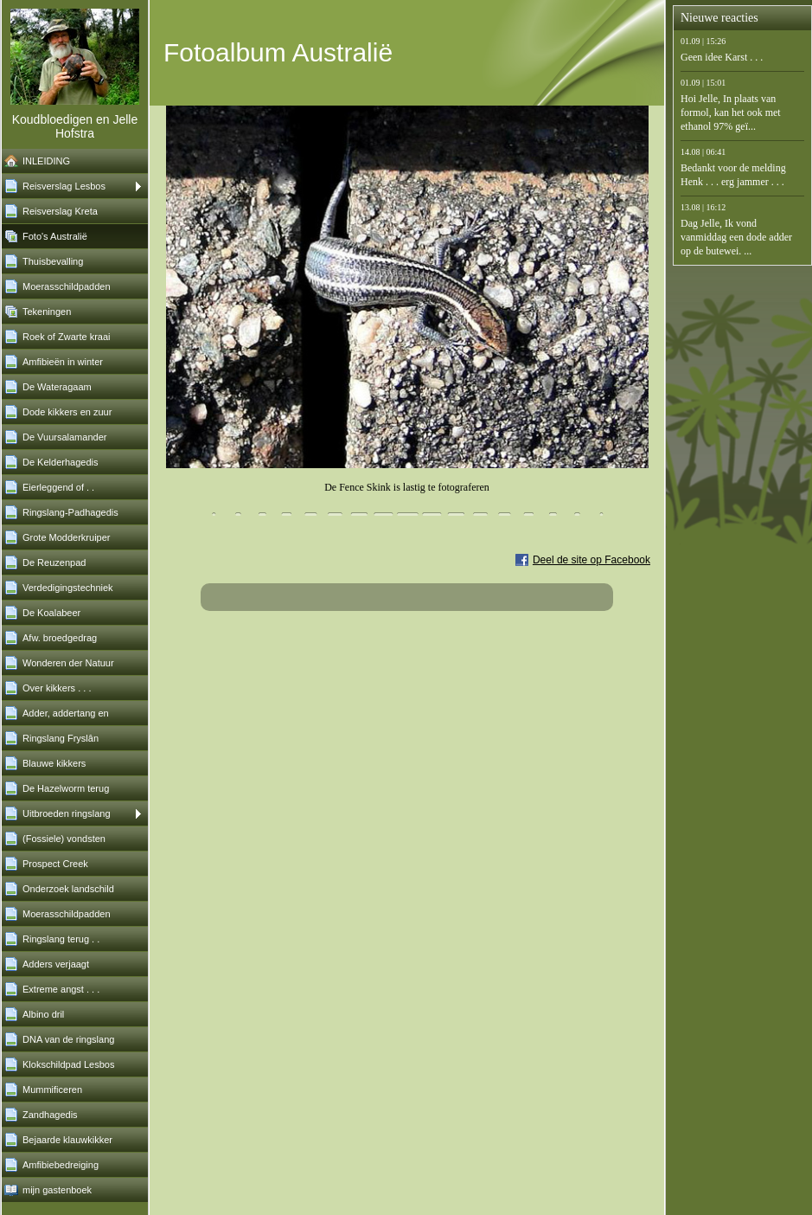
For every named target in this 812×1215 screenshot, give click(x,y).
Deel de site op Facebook (591, 560)
